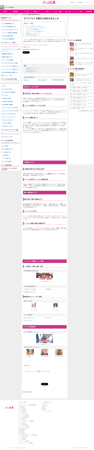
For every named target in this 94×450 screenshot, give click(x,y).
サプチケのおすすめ (6, 89)
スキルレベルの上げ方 (7, 120)
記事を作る (72, 2)
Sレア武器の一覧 (5, 152)
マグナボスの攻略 (6, 123)
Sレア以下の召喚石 (6, 161)
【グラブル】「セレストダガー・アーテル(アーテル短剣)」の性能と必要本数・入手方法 (81, 94)
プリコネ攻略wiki (22, 419)
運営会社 (44, 407)
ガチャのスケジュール (29, 317)
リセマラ (3, 86)
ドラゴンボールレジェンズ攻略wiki (26, 421)
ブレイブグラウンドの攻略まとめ (10, 66)
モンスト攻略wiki (22, 413)
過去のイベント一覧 (6, 75)
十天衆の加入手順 (6, 98)
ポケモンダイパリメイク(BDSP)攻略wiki (27, 405)
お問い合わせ (45, 405)
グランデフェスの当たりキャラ (9, 29)
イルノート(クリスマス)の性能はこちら (35, 31)
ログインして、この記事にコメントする (37, 371)
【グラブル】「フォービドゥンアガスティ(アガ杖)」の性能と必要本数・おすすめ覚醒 (80, 87)
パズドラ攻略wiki (22, 411)
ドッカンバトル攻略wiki (23, 415)
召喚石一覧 (26, 80)
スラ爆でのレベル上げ (7, 126)
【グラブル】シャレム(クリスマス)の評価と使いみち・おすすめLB (83, 74)
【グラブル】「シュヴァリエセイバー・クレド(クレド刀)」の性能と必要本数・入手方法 (81, 104)
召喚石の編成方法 (42, 80)
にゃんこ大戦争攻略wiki (23, 417)
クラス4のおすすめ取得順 (8, 92)
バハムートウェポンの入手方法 (9, 107)
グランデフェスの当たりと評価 (9, 63)
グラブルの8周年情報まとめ (8, 26)
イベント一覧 (78, 11)
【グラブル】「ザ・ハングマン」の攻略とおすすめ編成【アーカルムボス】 (84, 63)
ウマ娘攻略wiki (21, 407)
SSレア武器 (4, 146)
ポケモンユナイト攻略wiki (24, 427)
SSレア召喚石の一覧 (6, 149)
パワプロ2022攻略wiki (23, 425)
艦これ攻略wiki (21, 433)
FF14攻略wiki (21, 431)
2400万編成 (48, 289)
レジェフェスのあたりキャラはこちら (34, 26)
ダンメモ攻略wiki (22, 439)
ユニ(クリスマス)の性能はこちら (33, 29)
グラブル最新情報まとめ (7, 23)
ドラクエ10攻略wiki (22, 437)
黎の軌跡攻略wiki (22, 429)
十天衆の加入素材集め (7, 101)
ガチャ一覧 (68, 11)
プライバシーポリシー (47, 411)
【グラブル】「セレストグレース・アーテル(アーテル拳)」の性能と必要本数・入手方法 (81, 97)
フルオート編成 (57, 11)
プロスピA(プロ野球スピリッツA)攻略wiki (27, 435)
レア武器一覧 (4, 155)
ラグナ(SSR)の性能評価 (7, 39)
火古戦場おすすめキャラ (30, 291)
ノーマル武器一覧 (6, 158)
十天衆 (47, 11)
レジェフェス (48, 317)
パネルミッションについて (8, 117)
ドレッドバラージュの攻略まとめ (10, 69)
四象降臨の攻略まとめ (7, 53)
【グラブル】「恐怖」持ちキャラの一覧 (84, 58)
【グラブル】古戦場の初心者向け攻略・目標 (84, 44)
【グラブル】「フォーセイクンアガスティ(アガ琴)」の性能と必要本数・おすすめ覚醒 (80, 90)
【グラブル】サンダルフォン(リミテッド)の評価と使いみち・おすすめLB (83, 79)
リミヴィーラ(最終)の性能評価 (9, 32)
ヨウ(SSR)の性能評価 (7, 36)
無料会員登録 (80, 2)
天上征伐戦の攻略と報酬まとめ (9, 72)
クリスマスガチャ (28, 320)
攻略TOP (5, 11)
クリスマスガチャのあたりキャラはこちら (35, 28)
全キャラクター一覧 (6, 136)
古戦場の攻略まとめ (6, 57)
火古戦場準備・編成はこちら (32, 35)
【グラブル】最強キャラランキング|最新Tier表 (84, 49)
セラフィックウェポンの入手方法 (10, 110)
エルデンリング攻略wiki (23, 441)
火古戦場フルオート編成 (30, 289)
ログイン (87, 2)
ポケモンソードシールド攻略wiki (25, 443)
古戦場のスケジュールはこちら (33, 33)
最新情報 (15, 11)
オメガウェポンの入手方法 (8, 114)
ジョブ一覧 (26, 11)
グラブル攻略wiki (22, 409)
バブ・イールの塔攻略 (7, 60)
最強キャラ (36, 11)
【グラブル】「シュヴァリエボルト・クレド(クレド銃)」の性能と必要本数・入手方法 (81, 107)
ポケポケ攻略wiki (22, 423)
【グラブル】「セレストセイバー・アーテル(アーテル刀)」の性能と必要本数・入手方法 (81, 100)
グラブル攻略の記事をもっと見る (85, 110)
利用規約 (44, 409)
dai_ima (28, 47)
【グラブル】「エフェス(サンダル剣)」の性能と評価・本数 (81, 83)
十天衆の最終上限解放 (7, 104)
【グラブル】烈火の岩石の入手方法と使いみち (84, 54)
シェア (25, 54)
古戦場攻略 (89, 11)
